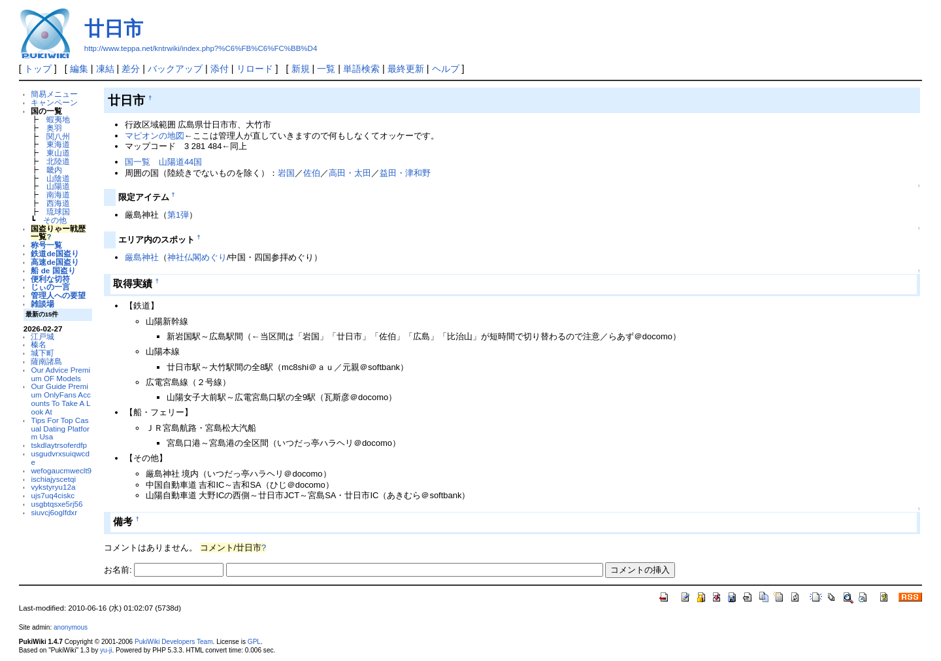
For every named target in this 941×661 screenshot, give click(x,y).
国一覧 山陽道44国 (163, 162)
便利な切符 (50, 279)
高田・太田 (350, 173)
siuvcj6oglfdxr (54, 512)
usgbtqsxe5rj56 (56, 504)
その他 (55, 220)
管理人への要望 (58, 295)
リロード (255, 68)
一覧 (326, 68)
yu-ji (106, 650)
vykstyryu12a (53, 487)
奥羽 (54, 128)
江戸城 (42, 336)
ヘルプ (445, 68)
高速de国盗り (55, 262)
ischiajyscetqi (53, 479)
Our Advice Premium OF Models (60, 373)
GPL (254, 641)
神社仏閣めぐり (197, 257)
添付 (219, 68)
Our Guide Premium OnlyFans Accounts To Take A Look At (60, 398)
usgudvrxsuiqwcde (60, 457)
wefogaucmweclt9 (61, 470)
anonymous (71, 627)
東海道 (58, 144)
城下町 (42, 352)
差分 (131, 68)
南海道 (58, 194)
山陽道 (58, 186)
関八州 (58, 136)
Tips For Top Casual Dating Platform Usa (60, 428)
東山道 (58, 152)
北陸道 (58, 161)
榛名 (38, 344)
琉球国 (58, 211)
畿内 (54, 169)
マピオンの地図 (154, 136)
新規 (300, 68)
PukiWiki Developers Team (174, 641)
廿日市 (113, 28)
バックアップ (175, 68)
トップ (38, 68)
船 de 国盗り (53, 270)
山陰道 (58, 178)
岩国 (286, 173)
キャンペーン (54, 102)
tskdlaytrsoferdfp (59, 445)
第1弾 (178, 215)
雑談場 (42, 303)
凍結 (105, 68)
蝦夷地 (58, 119)
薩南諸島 (46, 361)
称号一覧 (46, 245)
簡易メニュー (54, 94)
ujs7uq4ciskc (52, 495)
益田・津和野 (405, 173)
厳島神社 (142, 257)
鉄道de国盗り (55, 253)
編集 (79, 68)
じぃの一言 (50, 286)
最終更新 (406, 68)
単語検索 (361, 68)
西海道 (58, 203)
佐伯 (311, 173)
